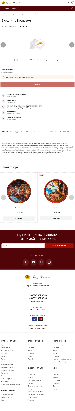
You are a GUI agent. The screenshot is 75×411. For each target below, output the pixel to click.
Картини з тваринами (8, 362)
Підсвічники (32, 398)
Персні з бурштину (59, 362)
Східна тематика (6, 376)
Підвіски (31, 354)
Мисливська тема (7, 365)
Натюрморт (5, 382)
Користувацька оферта (37, 329)
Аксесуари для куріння (36, 395)
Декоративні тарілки (35, 381)
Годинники (32, 375)
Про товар (6, 132)
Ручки (30, 372)
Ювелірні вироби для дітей (62, 359)
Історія (55, 378)
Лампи (3, 400)
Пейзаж (4, 357)
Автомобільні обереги (35, 392)
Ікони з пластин (6, 398)
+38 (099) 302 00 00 (37, 298)
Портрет (4, 354)
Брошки (30, 351)
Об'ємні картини (6, 379)
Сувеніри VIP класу (7, 395)
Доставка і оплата (34, 132)
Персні (30, 359)
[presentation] (3, 45)
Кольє (30, 357)
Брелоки (31, 384)
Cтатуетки (31, 389)
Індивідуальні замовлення (10, 385)
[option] (18, 133)
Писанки (31, 400)
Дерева (30, 378)
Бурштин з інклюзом (27, 14)
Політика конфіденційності (37, 326)
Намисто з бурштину (60, 345)
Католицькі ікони (7, 351)
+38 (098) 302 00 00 (37, 295)
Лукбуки (56, 389)
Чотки (55, 354)
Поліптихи (4, 373)
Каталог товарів (8, 8)
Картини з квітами (7, 371)
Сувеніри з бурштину (12, 14)
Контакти (56, 384)
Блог (54, 386)
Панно (3, 359)
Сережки (31, 345)
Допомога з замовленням (58, 132)
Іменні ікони (5, 348)
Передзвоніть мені (37, 302)
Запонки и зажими (34, 362)
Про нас (56, 375)
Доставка (56, 381)
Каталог (56, 372)
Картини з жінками (7, 368)
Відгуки (18, 132)
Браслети (31, 348)
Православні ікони (7, 345)
